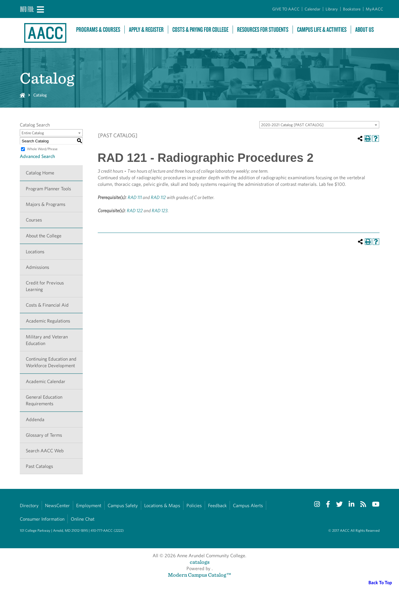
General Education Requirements (44, 400)
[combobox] (319, 124)
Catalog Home (40, 173)
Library (332, 9)
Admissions (37, 267)
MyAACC (374, 9)
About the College (43, 236)
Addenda (35, 419)
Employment (88, 505)
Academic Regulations (48, 321)
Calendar (312, 9)
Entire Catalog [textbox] (33, 133)
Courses (34, 220)
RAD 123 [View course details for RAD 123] (160, 210)
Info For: (27, 9)
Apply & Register (146, 29)
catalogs (200, 562)
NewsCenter (57, 505)
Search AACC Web (45, 451)
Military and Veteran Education (47, 340)
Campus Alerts (248, 505)
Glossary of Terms (44, 435)
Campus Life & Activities (322, 29)
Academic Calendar (45, 381)
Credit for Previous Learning (45, 286)
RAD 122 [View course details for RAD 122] (135, 210)
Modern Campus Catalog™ (199, 575)
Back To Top (380, 582)
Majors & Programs (45, 204)
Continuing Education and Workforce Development (51, 362)
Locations (35, 251)
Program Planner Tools (48, 189)
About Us (364, 29)
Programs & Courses (98, 29)
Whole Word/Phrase (42, 149)
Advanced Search (37, 156)
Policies (194, 505)
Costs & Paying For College (200, 29)
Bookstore (352, 9)
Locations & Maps (162, 505)
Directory (29, 505)
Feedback (217, 505)
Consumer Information (42, 519)
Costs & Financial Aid (47, 305)
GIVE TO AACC (285, 9)
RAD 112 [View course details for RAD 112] (158, 197)
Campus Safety (123, 505)
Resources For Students (262, 29)
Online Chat (82, 519)
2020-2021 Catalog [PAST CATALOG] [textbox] (292, 125)
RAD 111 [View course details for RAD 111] (135, 197)
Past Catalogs (39, 466)
